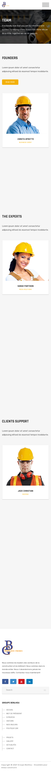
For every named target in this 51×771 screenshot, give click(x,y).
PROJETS (9, 737)
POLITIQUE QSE (12, 728)
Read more (10, 82)
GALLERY (9, 741)
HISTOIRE (10, 721)
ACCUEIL (9, 710)
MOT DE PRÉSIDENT (14, 713)
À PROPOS (10, 717)
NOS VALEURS (12, 724)
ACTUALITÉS (11, 745)
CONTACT (10, 748)
